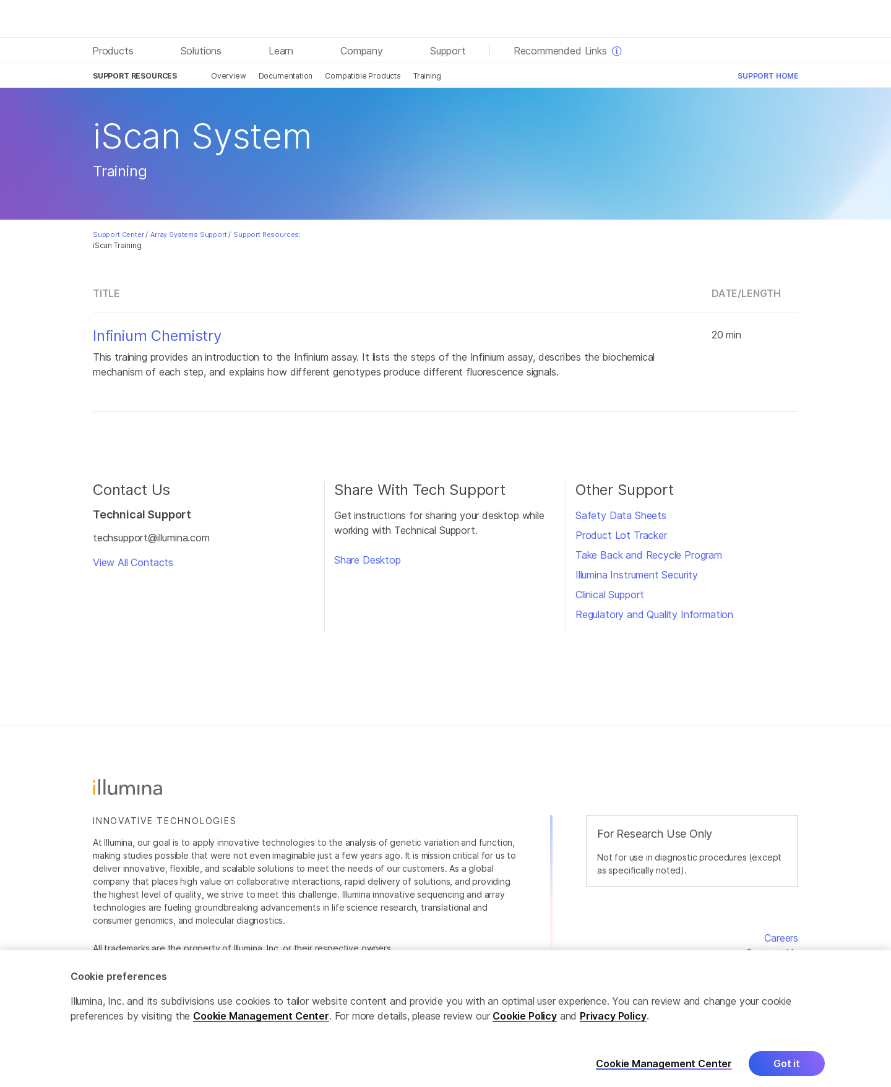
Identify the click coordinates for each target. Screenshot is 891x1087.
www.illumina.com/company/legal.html (329, 961)
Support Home (768, 75)
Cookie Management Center (261, 1028)
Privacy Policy (613, 1028)
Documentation (286, 75)
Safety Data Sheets (620, 515)
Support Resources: (267, 234)
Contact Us (772, 953)
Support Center (118, 234)
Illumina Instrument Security (636, 575)
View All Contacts (133, 562)
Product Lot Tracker (621, 535)
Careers (781, 938)
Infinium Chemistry (157, 336)
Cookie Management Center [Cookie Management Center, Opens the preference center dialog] (664, 1075)
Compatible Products (363, 75)
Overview (228, 75)
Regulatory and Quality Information (654, 614)
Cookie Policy (525, 1028)
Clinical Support (609, 594)
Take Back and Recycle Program (648, 555)
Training (427, 75)
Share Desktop (367, 560)
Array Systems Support (188, 234)
